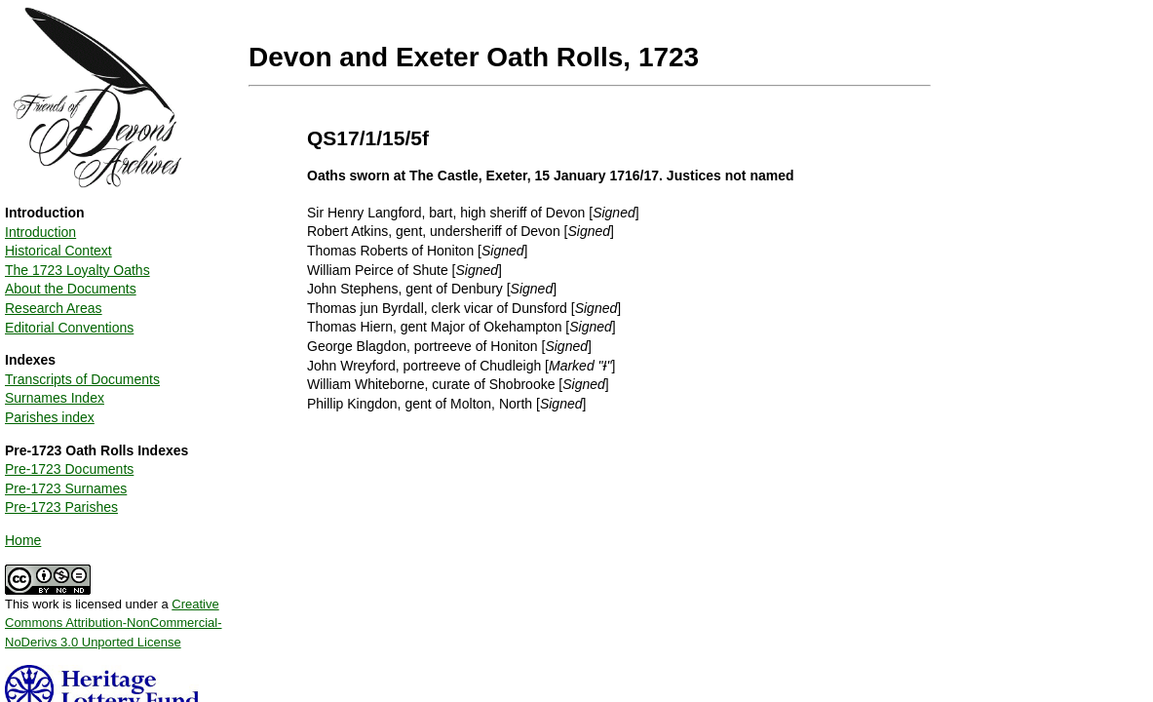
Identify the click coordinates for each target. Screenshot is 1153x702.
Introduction (40, 232)
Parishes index (50, 417)
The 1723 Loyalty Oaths (77, 270)
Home (23, 540)
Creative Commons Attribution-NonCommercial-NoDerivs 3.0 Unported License (113, 623)
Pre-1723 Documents (69, 469)
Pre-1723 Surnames (66, 488)
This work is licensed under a (113, 616)
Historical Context (58, 250)
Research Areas (53, 308)
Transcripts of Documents (82, 379)
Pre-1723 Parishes (61, 507)
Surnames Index (54, 398)
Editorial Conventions (69, 327)
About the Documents (70, 288)
